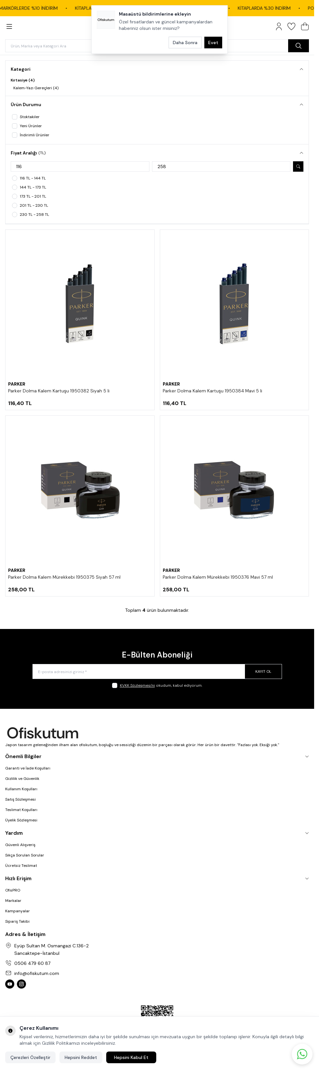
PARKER (16, 384)
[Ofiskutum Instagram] (21, 984)
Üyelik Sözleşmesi (21, 820)
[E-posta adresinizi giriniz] (157, 671)
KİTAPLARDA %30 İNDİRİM (272, 8)
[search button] (298, 45)
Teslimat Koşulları (21, 809)
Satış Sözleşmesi (20, 799)
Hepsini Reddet (81, 1057)
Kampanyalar (17, 911)
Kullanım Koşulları (21, 789)
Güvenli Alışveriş (20, 844)
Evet (213, 42)
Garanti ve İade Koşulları (27, 768)
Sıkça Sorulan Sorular (24, 855)
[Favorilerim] (291, 26)
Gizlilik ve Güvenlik (22, 778)
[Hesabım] (279, 26)
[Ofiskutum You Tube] (9, 984)
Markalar (13, 900)
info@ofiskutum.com (36, 973)
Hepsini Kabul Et (131, 1057)
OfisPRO (12, 890)
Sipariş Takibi (17, 921)
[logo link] (157, 733)
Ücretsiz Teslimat (21, 865)
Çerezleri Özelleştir (30, 1057)
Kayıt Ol (263, 671)
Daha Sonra (185, 42)
